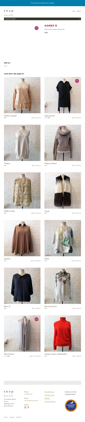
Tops (5, 66)
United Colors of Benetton (55, 354)
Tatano (7, 163)
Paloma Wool (50, 163)
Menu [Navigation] (79, 11)
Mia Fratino (9, 354)
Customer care (49, 395)
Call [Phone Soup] (73, 11)
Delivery (47, 398)
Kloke (46, 258)
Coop (46, 211)
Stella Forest (9, 211)
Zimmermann (50, 306)
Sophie (7, 258)
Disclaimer (18, 417)
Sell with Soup (49, 392)
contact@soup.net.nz (31, 400)
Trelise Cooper (10, 115)
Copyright (11, 417)
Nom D (7, 306)
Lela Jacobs (49, 115)
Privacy (6, 417)
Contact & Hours (50, 401)
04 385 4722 (28, 394)
